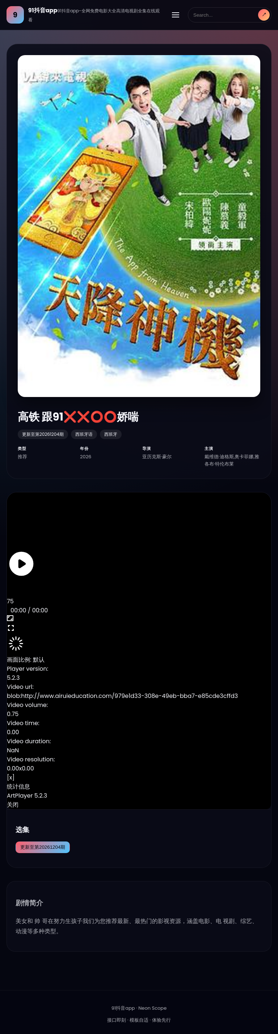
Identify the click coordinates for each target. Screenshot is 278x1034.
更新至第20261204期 (42, 847)
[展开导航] (175, 15)
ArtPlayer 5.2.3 (27, 795)
